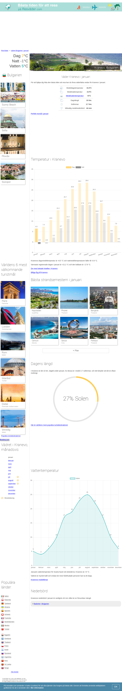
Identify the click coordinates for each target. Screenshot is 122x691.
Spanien (7, 611)
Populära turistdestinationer (11, 436)
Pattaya (94, 340)
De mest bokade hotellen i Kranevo (44, 269)
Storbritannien (7, 329)
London (6, 326)
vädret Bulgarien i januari (20, 51)
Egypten (7, 635)
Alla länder (14, 672)
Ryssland (7, 653)
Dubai (5, 403)
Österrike (7, 600)
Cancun (35, 340)
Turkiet (4, 381)
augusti (10, 480)
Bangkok (94, 310)
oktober (10, 487)
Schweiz (7, 614)
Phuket (64, 310)
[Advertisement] (61, 31)
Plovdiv (5, 156)
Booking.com (4, 440)
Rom (4, 352)
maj (9, 470)
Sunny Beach (9, 104)
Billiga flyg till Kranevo (39, 272)
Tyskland (7, 603)
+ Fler (76, 350)
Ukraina (7, 607)
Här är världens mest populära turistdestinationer (49, 425)
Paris (4, 300)
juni (9, 474)
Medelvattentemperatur (75, 96)
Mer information (37, 688)
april (9, 467)
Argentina (7, 657)
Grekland (7, 638)
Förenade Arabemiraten (10, 406)
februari (11, 460)
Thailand (7, 642)
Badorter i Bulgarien (41, 604)
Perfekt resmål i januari (39, 114)
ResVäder (4, 51)
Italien (4, 355)
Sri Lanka (7, 664)
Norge (6, 668)
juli (9, 477)
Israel (6, 650)
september (12, 484)
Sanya (64, 340)
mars (10, 464)
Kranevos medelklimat (39, 580)
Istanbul (6, 378)
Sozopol (6, 181)
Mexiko (6, 625)
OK (115, 686)
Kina (6, 661)
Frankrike (5, 303)
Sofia (4, 130)
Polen (6, 646)
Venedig (6, 429)
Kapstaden (36, 310)
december (11, 493)
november (11, 490)
